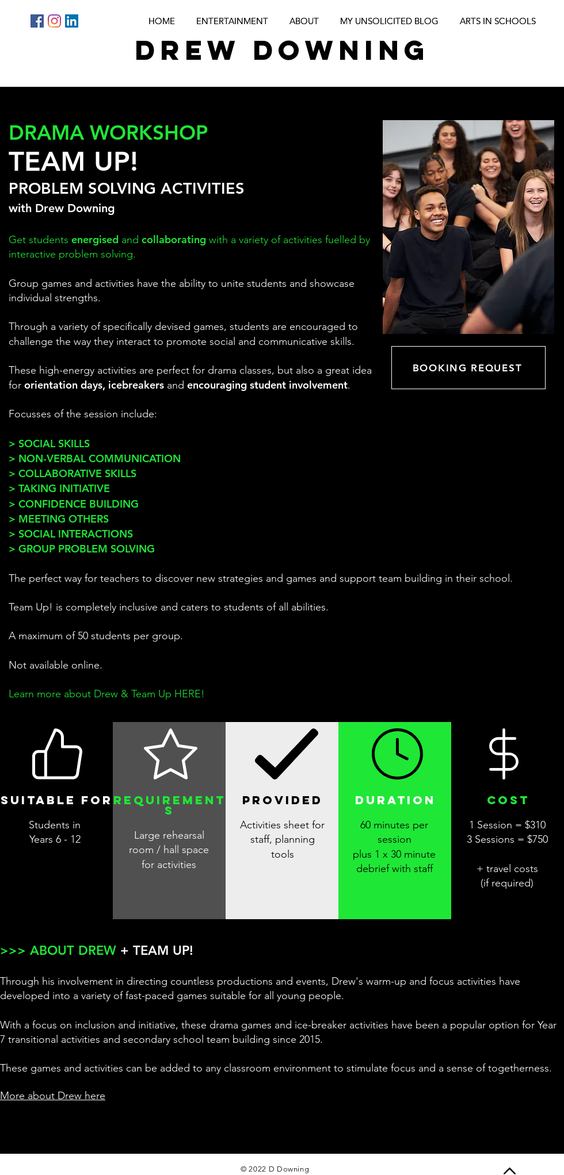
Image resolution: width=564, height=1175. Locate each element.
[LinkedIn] (71, 21)
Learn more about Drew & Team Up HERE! (107, 694)
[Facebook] (37, 21)
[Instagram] (54, 21)
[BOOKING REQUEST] (468, 367)
